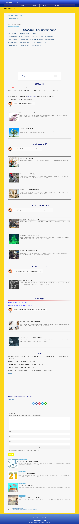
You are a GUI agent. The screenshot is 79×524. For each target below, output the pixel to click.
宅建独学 (22, 5)
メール (10, 436)
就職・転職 (57, 5)
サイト (10, 441)
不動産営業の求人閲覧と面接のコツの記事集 (28, 461)
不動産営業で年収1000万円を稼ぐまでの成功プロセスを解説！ (25, 509)
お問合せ (37, 517)
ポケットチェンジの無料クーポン (15, 15)
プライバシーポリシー (44, 517)
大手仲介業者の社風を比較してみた (26, 485)
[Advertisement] (39, 60)
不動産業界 (11, 408)
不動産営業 (34, 5)
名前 (10, 431)
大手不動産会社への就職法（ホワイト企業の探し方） (30, 497)
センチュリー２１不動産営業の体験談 (27, 473)
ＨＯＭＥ (10, 373)
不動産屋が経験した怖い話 (17, 508)
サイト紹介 (33, 517)
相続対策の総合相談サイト (9, 10)
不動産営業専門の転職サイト (14, 18)
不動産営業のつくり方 (11, 2)
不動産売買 (45, 5)
